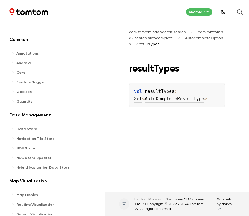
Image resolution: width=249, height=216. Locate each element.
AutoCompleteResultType (174, 99)
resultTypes (159, 91)
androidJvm (199, 12)
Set (138, 99)
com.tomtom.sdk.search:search (157, 32)
